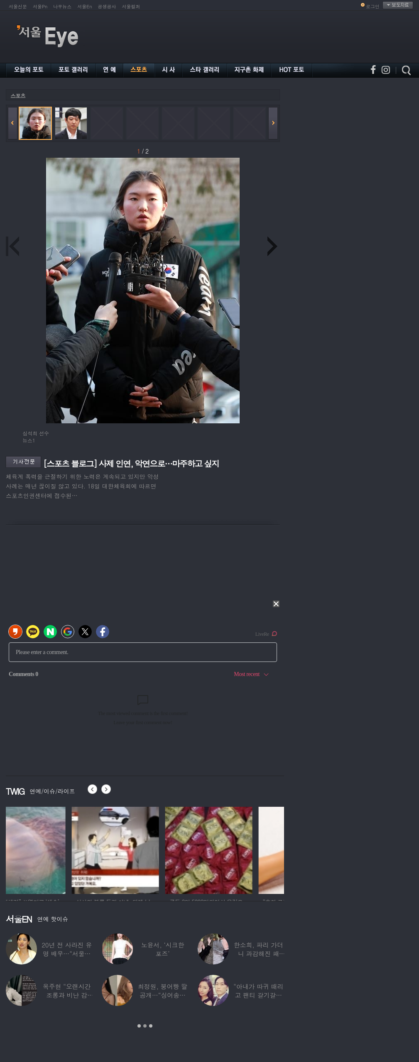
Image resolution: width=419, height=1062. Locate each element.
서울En (84, 6)
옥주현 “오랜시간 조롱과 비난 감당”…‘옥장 (67, 995)
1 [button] (139, 1026)
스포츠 (17, 96)
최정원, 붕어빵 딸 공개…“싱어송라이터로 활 (162, 995)
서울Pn (40, 6)
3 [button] (150, 1026)
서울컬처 (131, 6)
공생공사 (107, 6)
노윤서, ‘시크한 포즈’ (162, 949)
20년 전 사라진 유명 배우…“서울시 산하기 (67, 953)
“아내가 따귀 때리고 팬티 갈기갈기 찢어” (258, 995)
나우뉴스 (62, 6)
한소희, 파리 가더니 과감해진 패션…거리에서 (258, 953)
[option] (49, 849)
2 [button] (145, 1026)
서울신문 (18, 6)
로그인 (373, 6)
